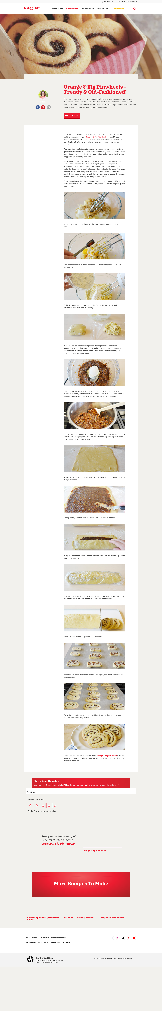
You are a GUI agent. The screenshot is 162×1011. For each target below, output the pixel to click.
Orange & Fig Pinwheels (96, 137)
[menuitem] (57, 8)
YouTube (134, 938)
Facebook (38, 107)
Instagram (118, 938)
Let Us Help (44, 938)
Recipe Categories (58, 938)
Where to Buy (31, 938)
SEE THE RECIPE (71, 115)
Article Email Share (49, 107)
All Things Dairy (117, 8)
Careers (66, 942)
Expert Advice (72, 8)
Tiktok (123, 938)
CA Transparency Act (123, 958)
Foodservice (55, 942)
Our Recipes (57, 8)
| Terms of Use (53, 962)
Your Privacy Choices (103, 958)
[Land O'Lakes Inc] (45, 958)
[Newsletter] (132, 1)
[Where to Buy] (107, 1)
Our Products (87, 8)
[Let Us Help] (120, 1)
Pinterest (43, 107)
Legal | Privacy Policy (42, 962)
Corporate (43, 942)
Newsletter (31, 942)
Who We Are (102, 8)
